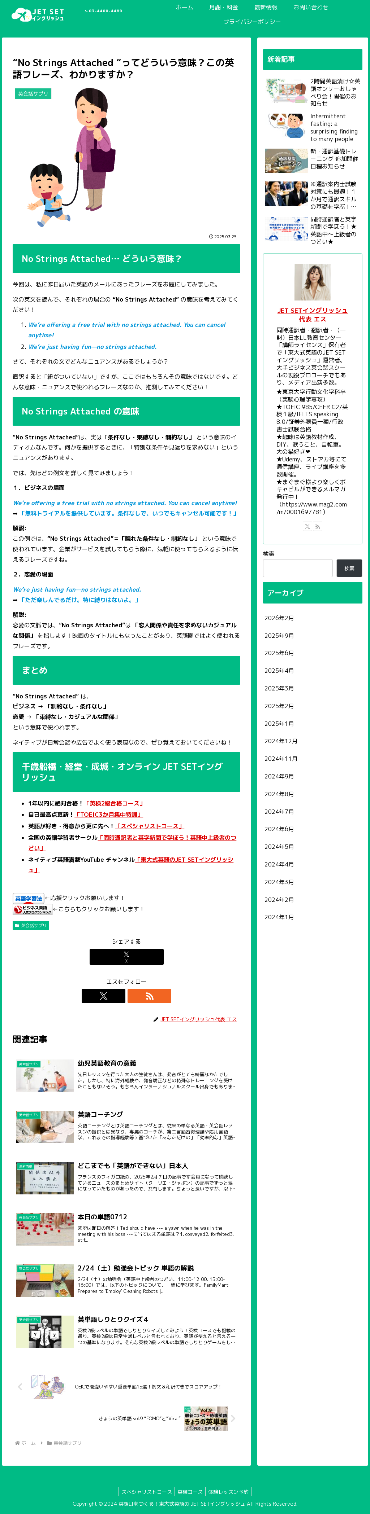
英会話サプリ (31, 925)
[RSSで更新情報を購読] (135, 996)
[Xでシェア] (127, 957)
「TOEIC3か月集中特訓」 (108, 815)
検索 (269, 554)
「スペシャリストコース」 (149, 826)
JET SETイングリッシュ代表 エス (313, 315)
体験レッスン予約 (230, 1491)
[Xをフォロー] (118, 996)
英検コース (190, 1491)
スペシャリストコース (144, 1491)
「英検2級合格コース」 (114, 803)
